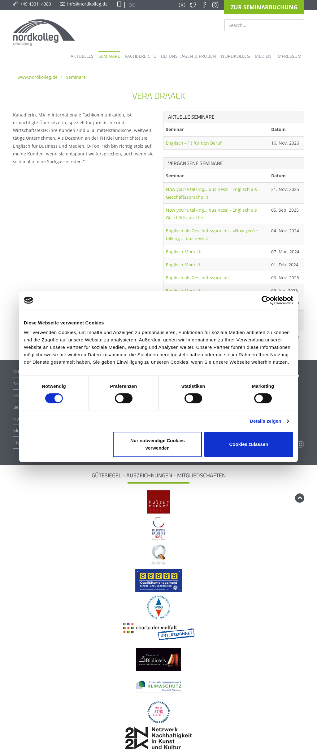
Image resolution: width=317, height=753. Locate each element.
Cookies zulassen (248, 444)
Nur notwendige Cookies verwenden (157, 444)
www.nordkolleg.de (38, 77)
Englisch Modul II (184, 252)
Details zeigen (265, 421)
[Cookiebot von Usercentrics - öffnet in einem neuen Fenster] (266, 300)
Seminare (76, 77)
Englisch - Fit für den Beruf (194, 143)
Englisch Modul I (183, 265)
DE (131, 5)
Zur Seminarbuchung (264, 7)
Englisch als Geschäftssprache (197, 278)
